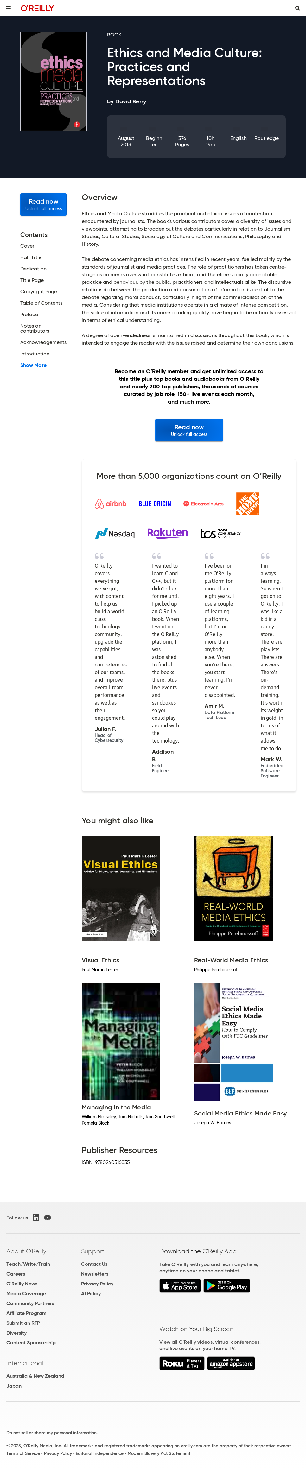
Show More (33, 365)
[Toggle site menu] (8, 8)
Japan (14, 1385)
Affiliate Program (26, 1313)
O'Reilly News (21, 1283)
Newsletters (94, 1274)
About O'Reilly (26, 1251)
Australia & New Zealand (35, 1376)
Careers (15, 1274)
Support (93, 1251)
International (24, 1363)
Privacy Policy (97, 1283)
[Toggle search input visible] (297, 8)
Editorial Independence (100, 1453)
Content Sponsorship (31, 1342)
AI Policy (91, 1293)
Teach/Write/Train (28, 1264)
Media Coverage (26, 1293)
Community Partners (30, 1303)
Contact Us (94, 1264)
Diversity (16, 1332)
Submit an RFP (23, 1323)
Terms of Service (23, 1453)
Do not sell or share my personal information (51, 1433)
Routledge (266, 138)
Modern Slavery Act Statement (159, 1453)
